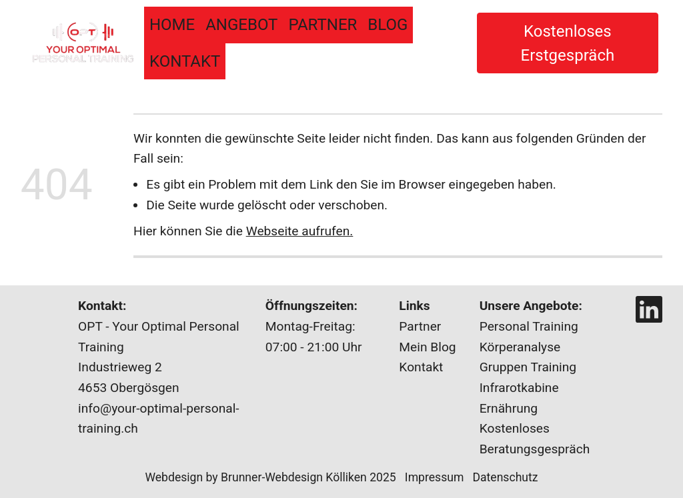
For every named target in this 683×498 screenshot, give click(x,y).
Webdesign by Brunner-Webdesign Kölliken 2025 (270, 477)
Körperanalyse (520, 347)
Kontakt (184, 61)
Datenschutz (505, 477)
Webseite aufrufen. (300, 231)
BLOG (388, 24)
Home (172, 24)
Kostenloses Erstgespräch (568, 43)
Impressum (439, 477)
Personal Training (529, 326)
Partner (322, 24)
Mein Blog (427, 347)
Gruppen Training (528, 367)
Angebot (241, 24)
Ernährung (509, 408)
